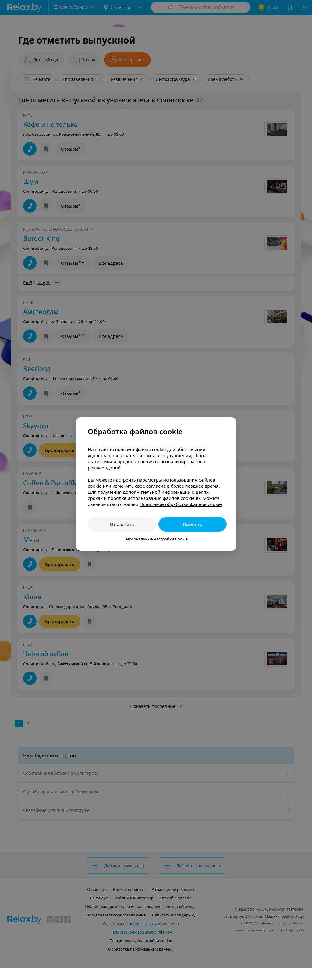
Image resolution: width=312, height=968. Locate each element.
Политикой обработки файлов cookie (181, 504)
